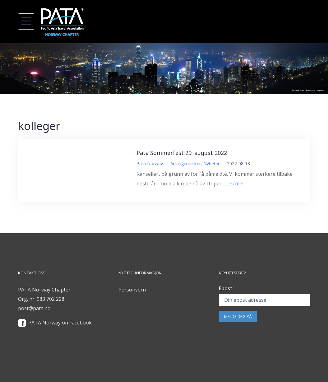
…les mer (234, 183)
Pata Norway (149, 163)
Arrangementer (185, 163)
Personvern (132, 289)
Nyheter (211, 163)
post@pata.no (34, 308)
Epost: (226, 288)
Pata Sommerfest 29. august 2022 (181, 152)
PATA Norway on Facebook (60, 322)
